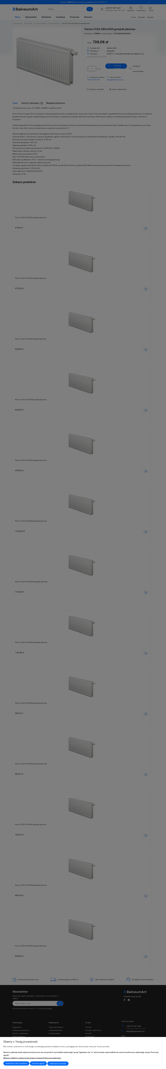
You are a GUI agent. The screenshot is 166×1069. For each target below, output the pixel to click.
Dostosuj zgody (38, 1063)
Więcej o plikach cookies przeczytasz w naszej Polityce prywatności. (32, 1058)
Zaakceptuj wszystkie (58, 1063)
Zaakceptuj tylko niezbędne (16, 1063)
